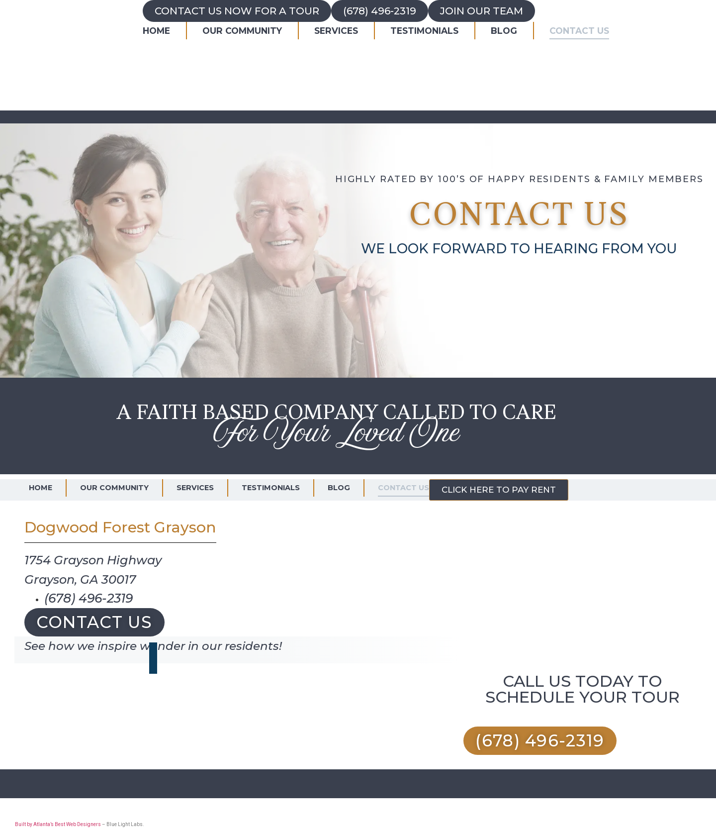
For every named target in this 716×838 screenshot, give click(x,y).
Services (336, 30)
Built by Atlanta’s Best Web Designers (58, 824)
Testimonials (424, 30)
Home (156, 30)
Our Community (242, 30)
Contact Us (579, 30)
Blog (504, 30)
